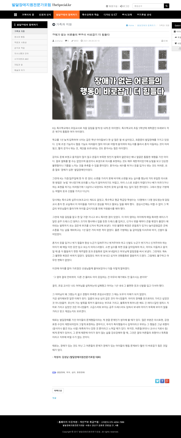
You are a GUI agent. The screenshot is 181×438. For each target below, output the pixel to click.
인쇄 (165, 40)
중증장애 (81, 372)
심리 (74, 372)
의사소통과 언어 (21, 53)
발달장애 (61, 372)
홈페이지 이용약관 (68, 422)
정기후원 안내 (144, 14)
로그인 (124, 6)
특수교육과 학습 (90, 14)
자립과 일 (18, 64)
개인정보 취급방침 (89, 422)
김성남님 (57, 40)
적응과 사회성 (20, 42)
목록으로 (58, 390)
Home (130, 25)
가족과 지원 (19, 31)
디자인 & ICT (110, 14)
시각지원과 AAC (21, 58)
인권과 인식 (45, 14)
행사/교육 (127, 14)
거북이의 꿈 (28, 14)
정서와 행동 (19, 36)
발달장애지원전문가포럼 (31, 5)
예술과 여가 (19, 70)
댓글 (54, 397)
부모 (68, 372)
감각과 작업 (19, 47)
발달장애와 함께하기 (66, 14)
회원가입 (111, 6)
